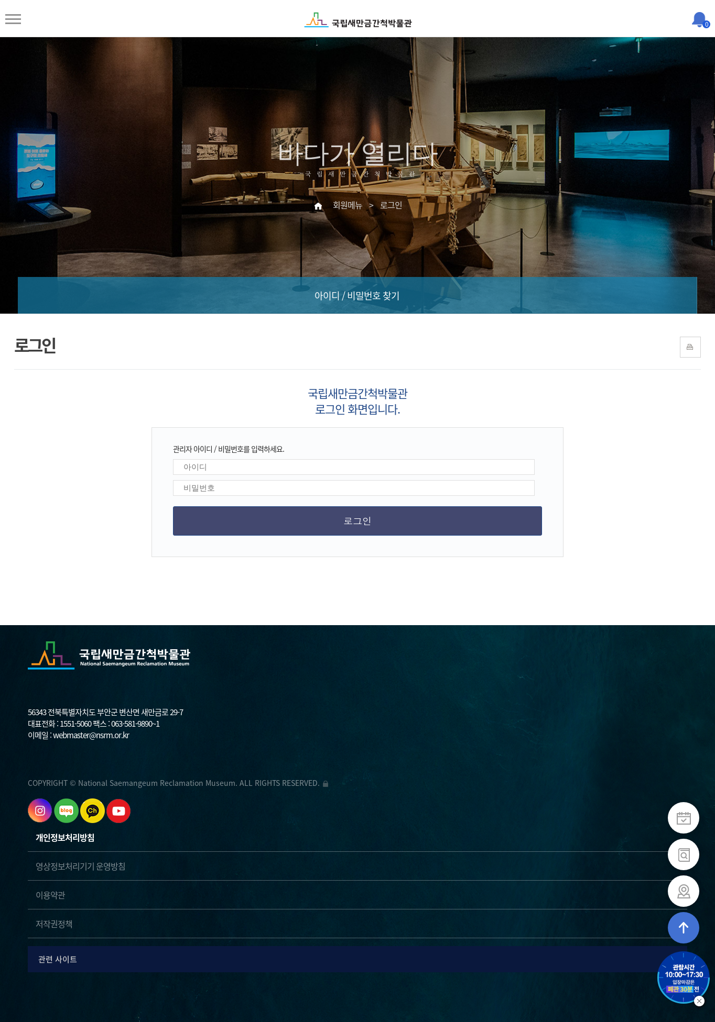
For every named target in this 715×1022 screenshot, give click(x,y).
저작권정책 (54, 923)
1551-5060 (75, 723)
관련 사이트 (359, 959)
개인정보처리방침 (65, 837)
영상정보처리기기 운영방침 (80, 866)
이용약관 (50, 894)
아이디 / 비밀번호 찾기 (357, 295)
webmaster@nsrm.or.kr (91, 735)
